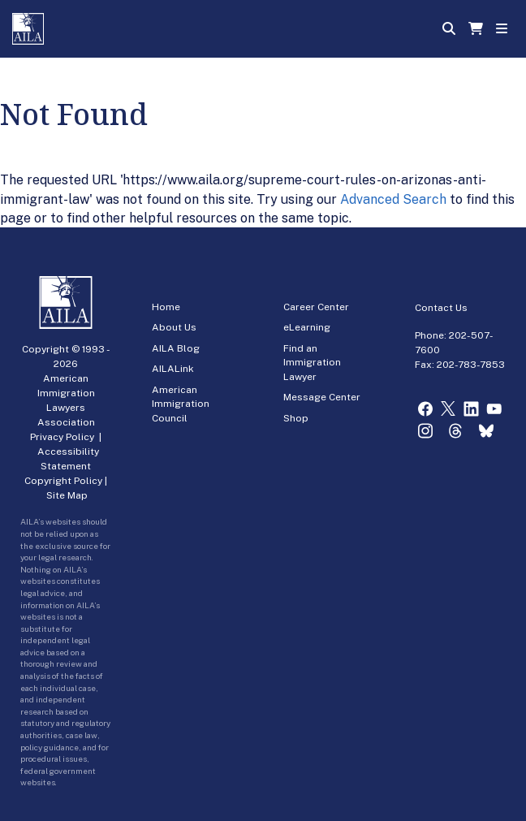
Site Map (67, 495)
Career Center (316, 307)
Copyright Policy (63, 480)
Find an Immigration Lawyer (312, 362)
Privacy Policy (62, 437)
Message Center (321, 397)
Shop (295, 418)
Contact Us (441, 307)
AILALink (173, 368)
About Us (174, 327)
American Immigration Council (180, 404)
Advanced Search (393, 199)
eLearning (306, 327)
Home (166, 307)
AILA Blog (176, 348)
